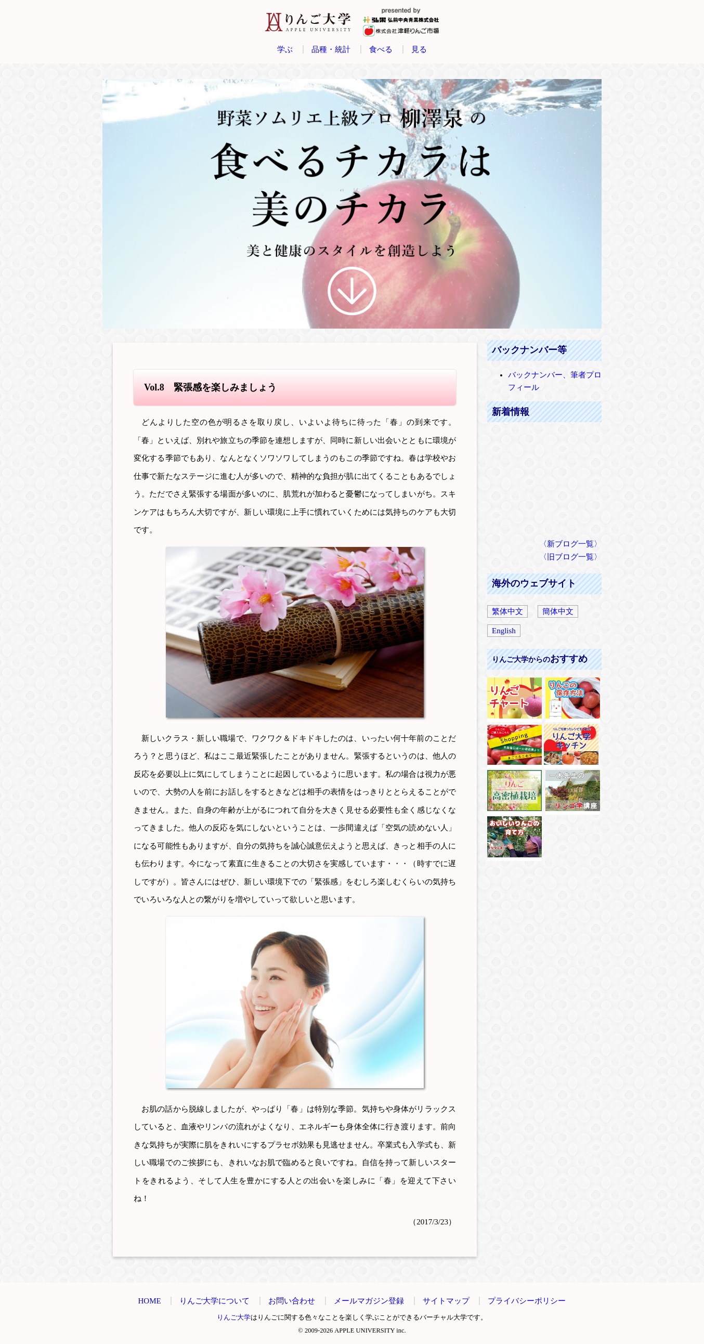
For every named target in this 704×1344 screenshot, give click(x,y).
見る (419, 49)
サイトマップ (446, 1301)
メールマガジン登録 (369, 1301)
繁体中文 (507, 611)
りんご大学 (234, 1317)
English (504, 631)
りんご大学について (214, 1301)
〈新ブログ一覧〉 (570, 544)
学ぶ (285, 49)
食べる (381, 49)
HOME (149, 1301)
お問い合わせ (291, 1301)
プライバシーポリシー (527, 1301)
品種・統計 (330, 49)
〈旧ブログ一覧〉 (570, 557)
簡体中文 (557, 611)
